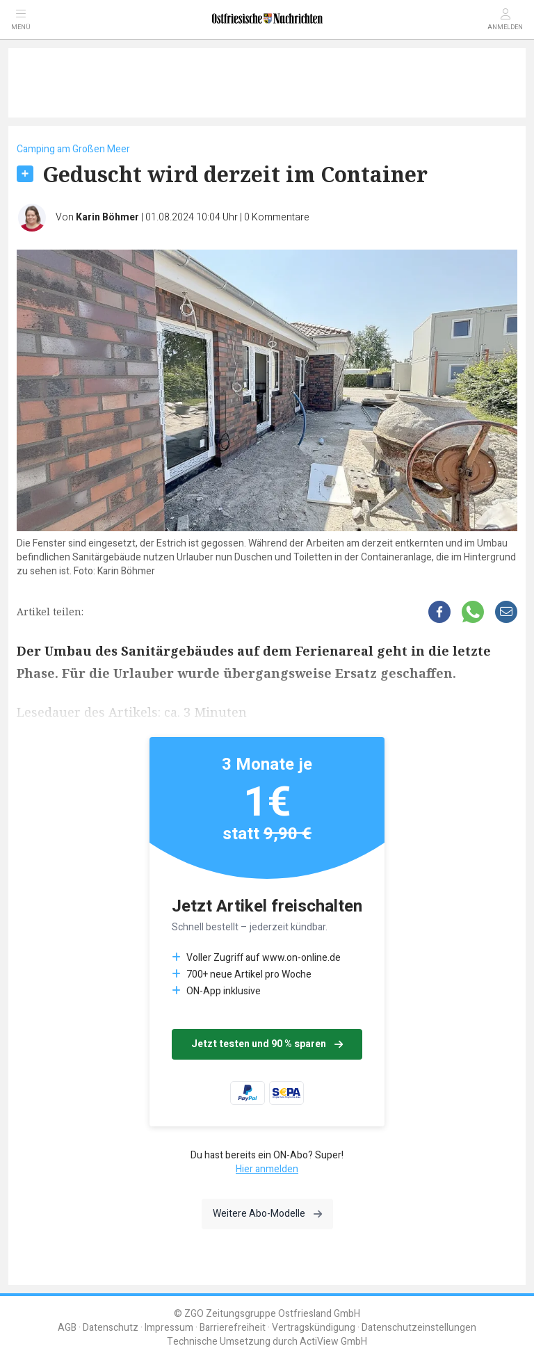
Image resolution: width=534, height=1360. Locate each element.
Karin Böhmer (107, 217)
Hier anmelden (267, 1169)
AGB (67, 1327)
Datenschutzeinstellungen (419, 1327)
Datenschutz (110, 1327)
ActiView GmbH (333, 1341)
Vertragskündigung (313, 1327)
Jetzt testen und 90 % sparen (267, 1044)
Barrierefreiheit (233, 1327)
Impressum (169, 1327)
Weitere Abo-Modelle (267, 1213)
